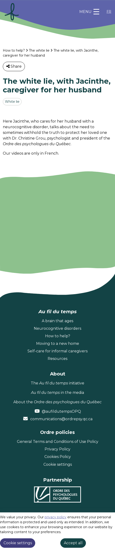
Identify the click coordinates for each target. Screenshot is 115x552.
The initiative (57, 383)
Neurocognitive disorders (57, 328)
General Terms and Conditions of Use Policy (57, 441)
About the (57, 402)
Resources (57, 358)
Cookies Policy (57, 456)
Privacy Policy (57, 449)
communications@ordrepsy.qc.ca (61, 419)
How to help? (14, 50)
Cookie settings (57, 464)
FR (109, 11)
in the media (57, 392)
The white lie (39, 50)
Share (14, 66)
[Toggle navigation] (89, 11)
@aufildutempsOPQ (61, 411)
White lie (12, 101)
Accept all (73, 543)
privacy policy (55, 517)
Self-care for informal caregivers (57, 351)
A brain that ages (57, 321)
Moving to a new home (57, 343)
